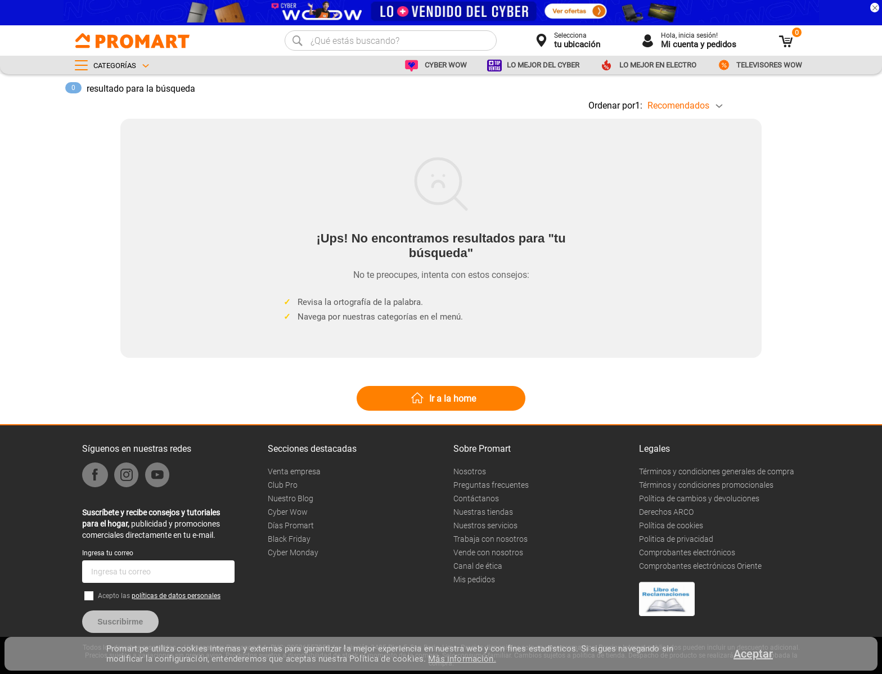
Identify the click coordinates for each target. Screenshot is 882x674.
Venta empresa (294, 471)
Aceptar (753, 653)
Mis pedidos (474, 579)
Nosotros (469, 471)
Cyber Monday (293, 552)
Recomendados (678, 105)
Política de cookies (671, 525)
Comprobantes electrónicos (687, 552)
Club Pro (283, 484)
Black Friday (289, 538)
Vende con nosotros (488, 552)
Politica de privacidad (676, 538)
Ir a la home (452, 398)
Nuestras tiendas (483, 511)
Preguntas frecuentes (491, 484)
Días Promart (291, 525)
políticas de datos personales (176, 596)
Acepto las (159, 596)
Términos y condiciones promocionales (706, 484)
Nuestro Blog (290, 498)
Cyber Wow (288, 511)
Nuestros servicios (485, 525)
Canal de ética (477, 565)
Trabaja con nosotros (490, 538)
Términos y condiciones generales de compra (716, 471)
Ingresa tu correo (107, 553)
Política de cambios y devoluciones (699, 498)
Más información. (462, 659)
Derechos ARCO (666, 511)
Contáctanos (476, 498)
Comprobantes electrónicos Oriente (700, 565)
